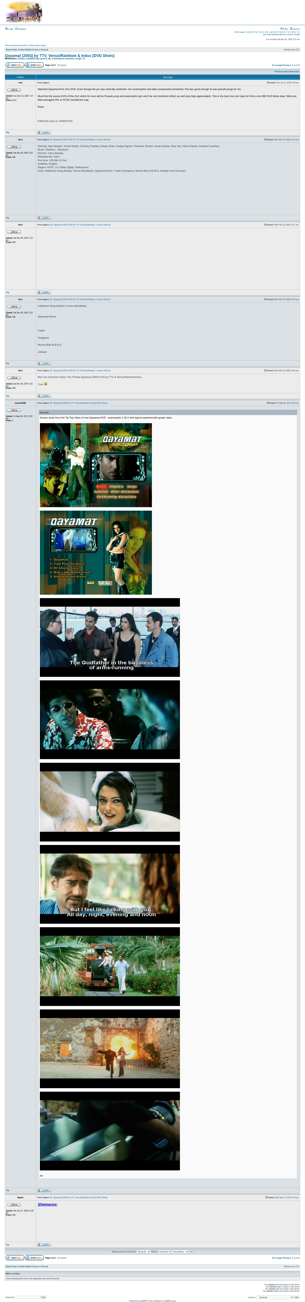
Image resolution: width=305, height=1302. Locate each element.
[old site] (267, 34)
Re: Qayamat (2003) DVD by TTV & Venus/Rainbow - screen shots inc (80, 140)
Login (9, 29)
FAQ (284, 29)
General (44, 50)
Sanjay (21, 58)
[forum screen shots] (290, 34)
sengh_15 (80, 58)
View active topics (37, 45)
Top (7, 132)
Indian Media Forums (29, 50)
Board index (11, 50)
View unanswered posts (16, 45)
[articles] (276, 34)
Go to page (277, 65)
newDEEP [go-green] (36, 58)
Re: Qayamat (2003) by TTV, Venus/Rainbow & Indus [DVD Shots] (78, 403)
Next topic (294, 72)
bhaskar (70, 58)
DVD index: (239, 32)
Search (295, 29)
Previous (287, 65)
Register (20, 29)
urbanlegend (58, 58)
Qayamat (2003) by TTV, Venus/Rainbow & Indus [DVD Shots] (60, 55)
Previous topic (281, 72)
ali (49, 58)
